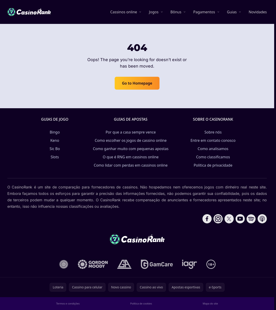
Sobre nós (213, 132)
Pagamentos (204, 11)
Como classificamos (213, 156)
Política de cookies (141, 303)
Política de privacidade (213, 165)
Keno (54, 140)
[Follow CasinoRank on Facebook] (207, 218)
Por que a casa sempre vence (130, 132)
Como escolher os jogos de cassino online (131, 140)
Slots (55, 156)
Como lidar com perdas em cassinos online (131, 165)
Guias (232, 11)
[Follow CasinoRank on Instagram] (218, 218)
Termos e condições (68, 303)
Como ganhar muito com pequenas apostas (130, 148)
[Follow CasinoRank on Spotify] (251, 218)
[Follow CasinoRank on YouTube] (240, 218)
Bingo (55, 132)
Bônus (176, 11)
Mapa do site (210, 303)
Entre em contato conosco (213, 140)
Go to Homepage (137, 83)
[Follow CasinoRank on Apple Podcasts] (262, 218)
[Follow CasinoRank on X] (229, 218)
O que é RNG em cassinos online (131, 156)
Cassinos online (123, 11)
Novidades (258, 11)
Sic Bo (55, 148)
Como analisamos (213, 148)
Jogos (153, 11)
